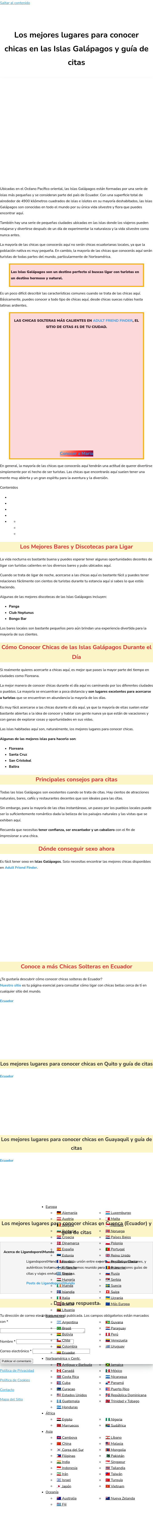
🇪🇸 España (65, 1249)
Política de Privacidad (17, 1371)
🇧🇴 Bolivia (65, 1334)
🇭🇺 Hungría (66, 1279)
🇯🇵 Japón (64, 1486)
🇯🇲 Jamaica (114, 1364)
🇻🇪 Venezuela (116, 1340)
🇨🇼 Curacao (66, 1388)
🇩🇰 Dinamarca (68, 1243)
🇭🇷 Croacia (65, 1237)
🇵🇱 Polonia (114, 1243)
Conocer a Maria (76, 453)
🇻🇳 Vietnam (114, 1486)
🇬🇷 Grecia (64, 1273)
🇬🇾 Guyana (114, 1322)
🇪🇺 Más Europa (117, 1304)
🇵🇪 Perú (111, 1334)
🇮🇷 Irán (62, 1474)
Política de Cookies (15, 1380)
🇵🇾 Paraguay (115, 1328)
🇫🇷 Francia (65, 1261)
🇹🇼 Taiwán (113, 1474)
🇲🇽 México (113, 1370)
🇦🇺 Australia (66, 1498)
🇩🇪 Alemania (67, 1212)
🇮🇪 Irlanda (65, 1285)
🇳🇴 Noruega (115, 1230)
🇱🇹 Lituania (66, 1310)
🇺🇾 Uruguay (114, 1346)
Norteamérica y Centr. (63, 1358)
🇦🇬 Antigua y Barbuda (74, 1364)
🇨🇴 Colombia (67, 1346)
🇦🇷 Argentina (67, 1322)
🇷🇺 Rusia (112, 1273)
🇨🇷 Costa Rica (68, 1376)
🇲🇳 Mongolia (115, 1449)
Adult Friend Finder (21, 867)
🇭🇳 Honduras (67, 1407)
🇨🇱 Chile (63, 1340)
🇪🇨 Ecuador (66, 1352)
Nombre (7, 1342)
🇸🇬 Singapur (115, 1462)
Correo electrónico (15, 1351)
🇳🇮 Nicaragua (116, 1376)
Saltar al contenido (15, 2)
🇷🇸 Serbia (113, 1279)
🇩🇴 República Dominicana (126, 1394)
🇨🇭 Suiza (112, 1291)
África (50, 1413)
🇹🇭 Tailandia (115, 1468)
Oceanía (52, 1492)
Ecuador (6, 1001)
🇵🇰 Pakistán (114, 1455)
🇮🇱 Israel (64, 1480)
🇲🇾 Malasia (114, 1443)
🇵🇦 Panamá (114, 1382)
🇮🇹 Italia (63, 1297)
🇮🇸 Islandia (65, 1291)
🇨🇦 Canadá (65, 1370)
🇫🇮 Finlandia (67, 1267)
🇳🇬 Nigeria (113, 1419)
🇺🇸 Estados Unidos (72, 1394)
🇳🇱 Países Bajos (118, 1237)
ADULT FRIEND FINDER (113, 320)
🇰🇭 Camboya (67, 1437)
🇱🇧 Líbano (113, 1437)
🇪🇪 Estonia (65, 1255)
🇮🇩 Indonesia (67, 1468)
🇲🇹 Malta (112, 1218)
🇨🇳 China (64, 1443)
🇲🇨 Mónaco (114, 1224)
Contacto (7, 1390)
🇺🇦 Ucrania (114, 1297)
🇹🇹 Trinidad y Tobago (122, 1401)
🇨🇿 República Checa (121, 1261)
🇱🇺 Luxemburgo (118, 1212)
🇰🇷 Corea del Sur (70, 1449)
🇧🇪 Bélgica (65, 1224)
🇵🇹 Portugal (115, 1249)
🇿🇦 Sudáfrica (115, 1425)
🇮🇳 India (63, 1462)
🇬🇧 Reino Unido (117, 1255)
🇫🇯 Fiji (61, 1504)
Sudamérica (55, 1316)
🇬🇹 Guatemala (68, 1401)
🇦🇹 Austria (65, 1218)
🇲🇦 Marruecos (68, 1425)
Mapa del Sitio (11, 1400)
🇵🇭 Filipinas (66, 1455)
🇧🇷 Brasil (64, 1328)
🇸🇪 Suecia (113, 1285)
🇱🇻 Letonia (65, 1304)
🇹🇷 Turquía (114, 1480)
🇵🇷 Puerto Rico (117, 1388)
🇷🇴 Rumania (115, 1267)
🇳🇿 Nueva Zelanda (120, 1498)
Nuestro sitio (10, 985)
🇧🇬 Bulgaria (66, 1230)
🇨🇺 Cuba (63, 1382)
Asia (49, 1431)
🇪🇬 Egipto (64, 1419)
